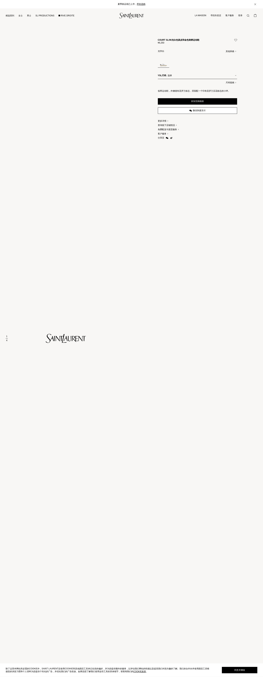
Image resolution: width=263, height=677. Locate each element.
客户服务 (229, 15)
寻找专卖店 (216, 15)
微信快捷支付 (197, 110)
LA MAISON (200, 15)
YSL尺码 (162, 75)
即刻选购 (141, 4)
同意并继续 (239, 670)
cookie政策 (139, 671)
